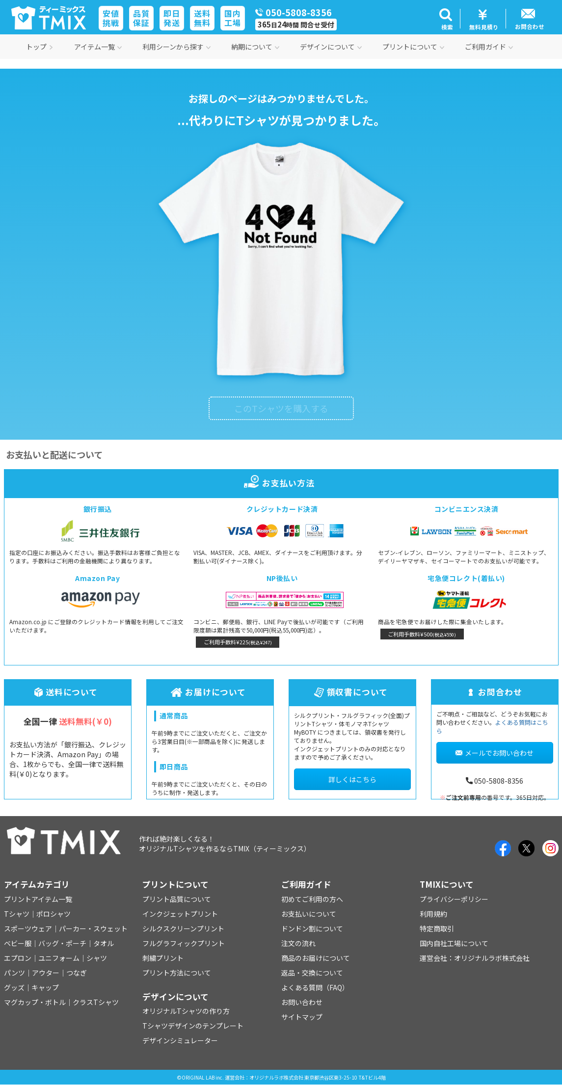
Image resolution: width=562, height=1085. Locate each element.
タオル (103, 943)
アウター (45, 973)
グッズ (14, 987)
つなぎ (76, 973)
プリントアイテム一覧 (38, 899)
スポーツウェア (28, 928)
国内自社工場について (454, 943)
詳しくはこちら (352, 779)
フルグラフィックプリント (183, 943)
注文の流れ (298, 943)
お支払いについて (308, 914)
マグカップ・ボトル (35, 1002)
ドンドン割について (312, 928)
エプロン (17, 958)
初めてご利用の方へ (312, 899)
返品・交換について (312, 973)
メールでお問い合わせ (494, 753)
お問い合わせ (301, 1002)
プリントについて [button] (413, 47)
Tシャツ (16, 914)
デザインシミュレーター (180, 1040)
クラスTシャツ (96, 1002)
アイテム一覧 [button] (98, 47)
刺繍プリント (163, 958)
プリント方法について (176, 973)
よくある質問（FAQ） (315, 987)
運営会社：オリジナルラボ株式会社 (475, 958)
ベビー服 (17, 943)
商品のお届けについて (315, 958)
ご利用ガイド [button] (489, 47)
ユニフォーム (59, 958)
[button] (446, 18)
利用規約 (433, 914)
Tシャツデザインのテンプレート (192, 1026)
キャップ (45, 987)
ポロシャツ (53, 914)
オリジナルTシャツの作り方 (186, 1011)
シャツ (96, 958)
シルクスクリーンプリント (183, 928)
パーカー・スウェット (93, 928)
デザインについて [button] (331, 47)
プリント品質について (176, 899)
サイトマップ (301, 1017)
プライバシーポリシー (454, 899)
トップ (40, 47)
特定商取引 (437, 928)
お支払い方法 (281, 483)
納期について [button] (255, 47)
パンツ (14, 973)
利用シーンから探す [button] (176, 47)
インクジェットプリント (180, 914)
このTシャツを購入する (281, 408)
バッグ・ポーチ (62, 943)
